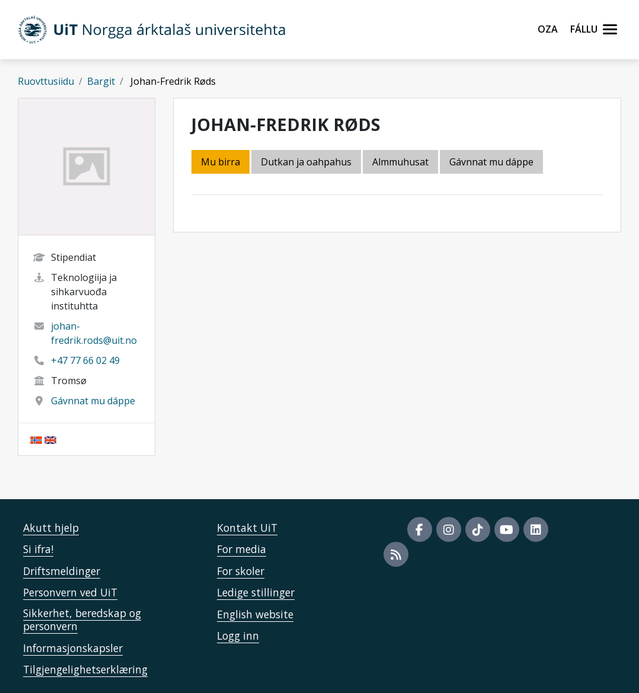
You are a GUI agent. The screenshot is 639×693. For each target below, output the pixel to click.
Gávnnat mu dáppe (93, 400)
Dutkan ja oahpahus (306, 161)
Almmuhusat (400, 161)
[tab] (401, 162)
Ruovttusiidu (46, 81)
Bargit (101, 81)
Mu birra (220, 161)
